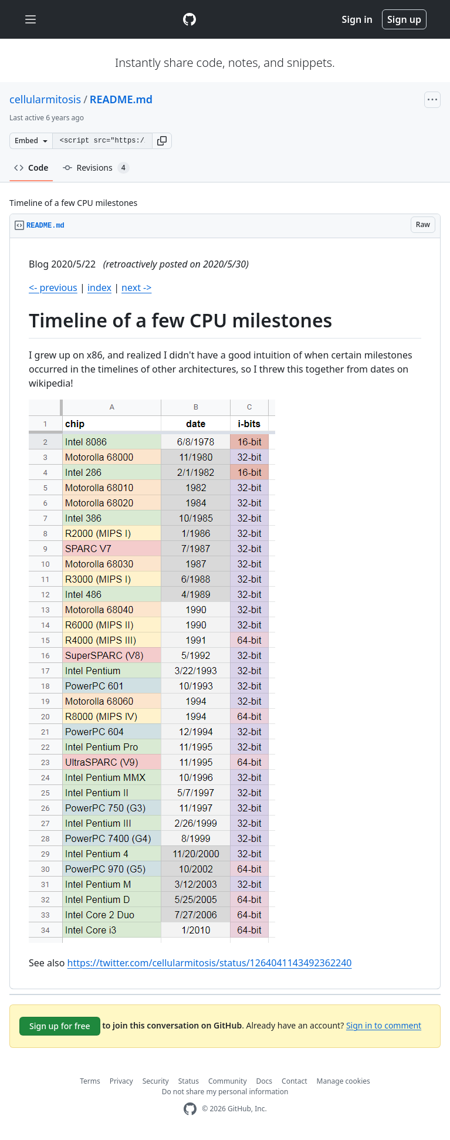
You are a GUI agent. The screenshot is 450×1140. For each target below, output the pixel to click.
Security (156, 1081)
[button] (162, 141)
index (99, 287)
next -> (136, 287)
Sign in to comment (383, 1024)
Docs (264, 1081)
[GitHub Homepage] (190, 1109)
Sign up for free (59, 1025)
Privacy (121, 1081)
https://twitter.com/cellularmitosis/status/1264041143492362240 (209, 962)
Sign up (404, 19)
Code (31, 167)
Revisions (96, 168)
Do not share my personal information (225, 1092)
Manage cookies (343, 1081)
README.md (121, 99)
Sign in (357, 19)
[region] (225, 613)
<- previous (53, 287)
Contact (294, 1081)
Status (188, 1081)
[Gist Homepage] (189, 19)
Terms (90, 1081)
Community (227, 1081)
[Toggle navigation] (30, 19)
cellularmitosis (45, 99)
